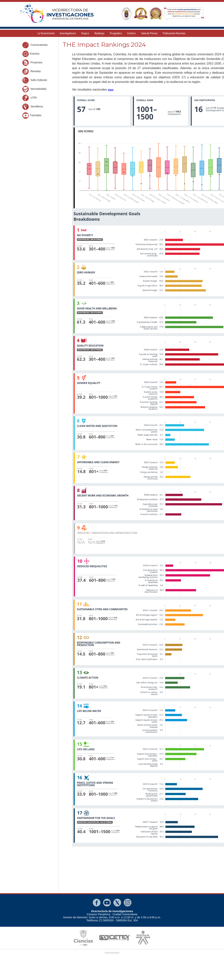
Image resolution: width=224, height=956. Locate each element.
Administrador (112, 952)
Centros (131, 33)
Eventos (31, 54)
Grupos (85, 33)
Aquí (110, 89)
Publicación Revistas (174, 33)
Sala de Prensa (149, 33)
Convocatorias (35, 45)
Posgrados (116, 33)
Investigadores (68, 33)
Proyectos (32, 62)
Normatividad (34, 89)
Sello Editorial (34, 80)
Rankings (99, 33)
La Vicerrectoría (46, 33)
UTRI (29, 98)
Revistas (31, 71)
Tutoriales (32, 115)
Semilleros (32, 106)
